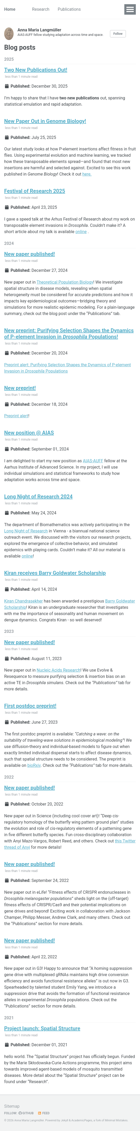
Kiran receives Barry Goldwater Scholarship (55, 573)
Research (40, 9)
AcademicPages (81, 1120)
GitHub (26, 1113)
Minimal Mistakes (116, 1120)
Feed (44, 1113)
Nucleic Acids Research (58, 670)
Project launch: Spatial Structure (42, 1028)
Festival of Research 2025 (34, 191)
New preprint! (20, 388)
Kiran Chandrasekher (23, 601)
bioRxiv (34, 765)
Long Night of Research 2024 (38, 496)
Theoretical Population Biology (65, 282)
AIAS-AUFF (93, 460)
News (94, 9)
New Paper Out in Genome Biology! (45, 121)
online (81, 231)
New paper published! (29, 254)
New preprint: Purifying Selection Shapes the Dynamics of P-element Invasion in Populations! (69, 333)
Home (9, 9)
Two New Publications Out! (35, 70)
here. (86, 174)
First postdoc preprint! (30, 706)
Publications (69, 9)
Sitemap (12, 1106)
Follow (117, 34)
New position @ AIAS (29, 433)
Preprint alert (16, 415)
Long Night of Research (26, 530)
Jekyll (64, 1120)
